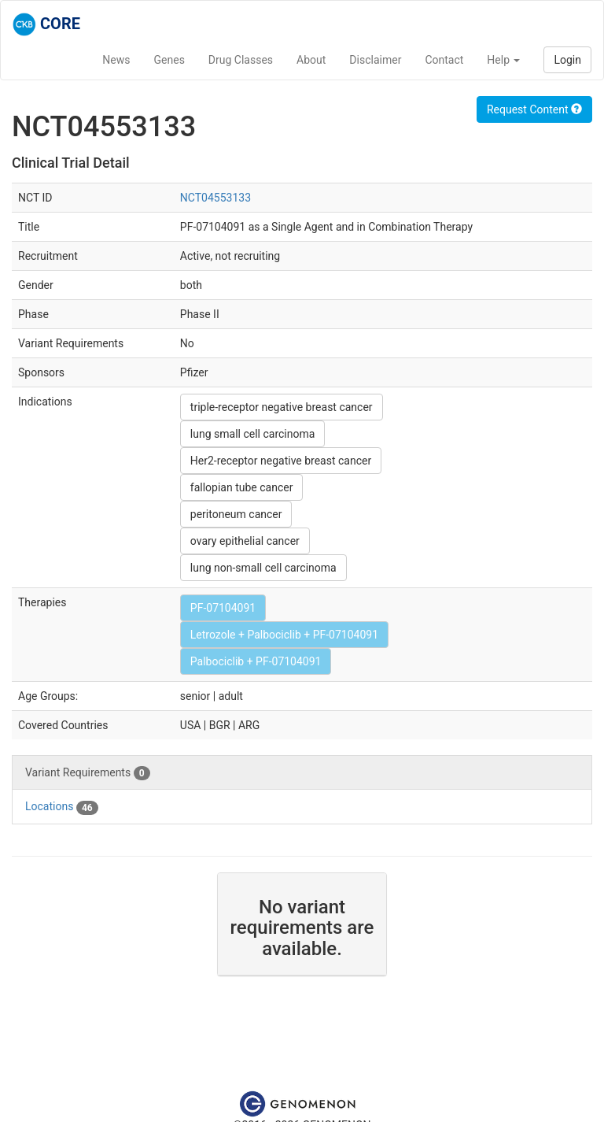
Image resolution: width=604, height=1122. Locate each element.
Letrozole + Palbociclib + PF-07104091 (284, 634)
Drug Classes (240, 60)
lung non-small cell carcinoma (263, 567)
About (311, 60)
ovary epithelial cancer (245, 541)
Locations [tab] (61, 807)
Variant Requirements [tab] (87, 773)
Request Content (534, 109)
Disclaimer (375, 60)
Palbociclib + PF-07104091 (256, 661)
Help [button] (503, 60)
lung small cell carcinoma (252, 434)
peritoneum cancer (236, 514)
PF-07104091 (223, 608)
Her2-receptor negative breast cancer (280, 460)
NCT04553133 (215, 197)
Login (567, 60)
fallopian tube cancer (241, 487)
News (116, 60)
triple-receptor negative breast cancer (281, 407)
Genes (169, 60)
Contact (444, 60)
